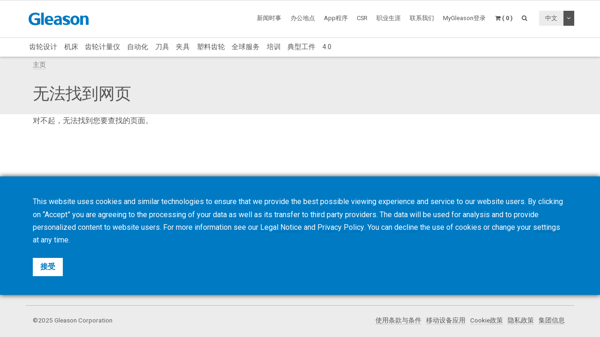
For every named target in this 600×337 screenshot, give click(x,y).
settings (546, 227)
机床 (71, 47)
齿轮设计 (43, 47)
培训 (274, 47)
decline (406, 227)
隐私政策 (521, 320)
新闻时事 (269, 18)
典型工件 (301, 47)
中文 (551, 18)
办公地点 (303, 18)
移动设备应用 (445, 320)
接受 (47, 266)
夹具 (183, 47)
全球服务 (246, 47)
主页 (39, 65)
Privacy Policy (340, 227)
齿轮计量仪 (102, 47)
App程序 (336, 18)
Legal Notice (281, 227)
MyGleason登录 (464, 18)
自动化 (137, 47)
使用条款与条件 (398, 320)
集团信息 (552, 320)
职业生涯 (388, 18)
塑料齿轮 (211, 47)
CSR (362, 18)
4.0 (326, 47)
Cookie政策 (486, 320)
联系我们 (422, 18)
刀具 (162, 47)
